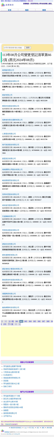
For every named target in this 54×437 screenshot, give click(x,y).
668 (48, 321)
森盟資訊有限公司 (9, 158)
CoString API (17, 434)
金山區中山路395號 (10, 402)
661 (17, 321)
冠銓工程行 (7, 386)
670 (5, 324)
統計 (38, 427)
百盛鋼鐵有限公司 (9, 216)
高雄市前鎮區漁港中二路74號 (14, 369)
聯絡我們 (8, 424)
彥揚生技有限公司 (9, 244)
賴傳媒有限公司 (8, 70)
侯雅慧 (5, 410)
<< (6, 321)
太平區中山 (7, 416)
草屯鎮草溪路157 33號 (11, 396)
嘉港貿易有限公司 (10, 413)
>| (19, 324)
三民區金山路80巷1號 (11, 372)
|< (2, 321)
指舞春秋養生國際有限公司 (12, 120)
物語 (27, 10)
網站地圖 (49, 427)
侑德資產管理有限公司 (11, 378)
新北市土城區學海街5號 (12, 399)
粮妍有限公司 (7, 95)
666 (39, 321)
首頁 (9, 10)
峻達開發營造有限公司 (10, 180)
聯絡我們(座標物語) (16, 427)
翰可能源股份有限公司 (10, 145)
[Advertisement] (27, 27)
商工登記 (31, 427)
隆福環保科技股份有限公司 (12, 280)
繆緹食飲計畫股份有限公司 (12, 269)
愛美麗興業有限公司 (9, 255)
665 (34, 321)
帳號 (44, 10)
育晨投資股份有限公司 (10, 230)
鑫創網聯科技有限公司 (10, 307)
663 (25, 321)
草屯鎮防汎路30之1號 (11, 383)
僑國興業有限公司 (9, 294)
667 (43, 321)
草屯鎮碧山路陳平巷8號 (12, 366)
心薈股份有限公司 (9, 134)
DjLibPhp (9, 434)
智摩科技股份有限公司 (10, 81)
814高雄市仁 (8, 375)
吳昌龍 (5, 381)
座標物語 (7, 432)
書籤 (43, 427)
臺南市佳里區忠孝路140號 (13, 407)
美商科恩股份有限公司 (10, 194)
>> (16, 324)
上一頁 (11, 321)
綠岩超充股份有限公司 (10, 205)
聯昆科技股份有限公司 (10, 106)
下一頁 (10, 324)
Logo (25, 427)
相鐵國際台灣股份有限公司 (12, 169)
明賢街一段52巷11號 (11, 404)
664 (30, 321)
